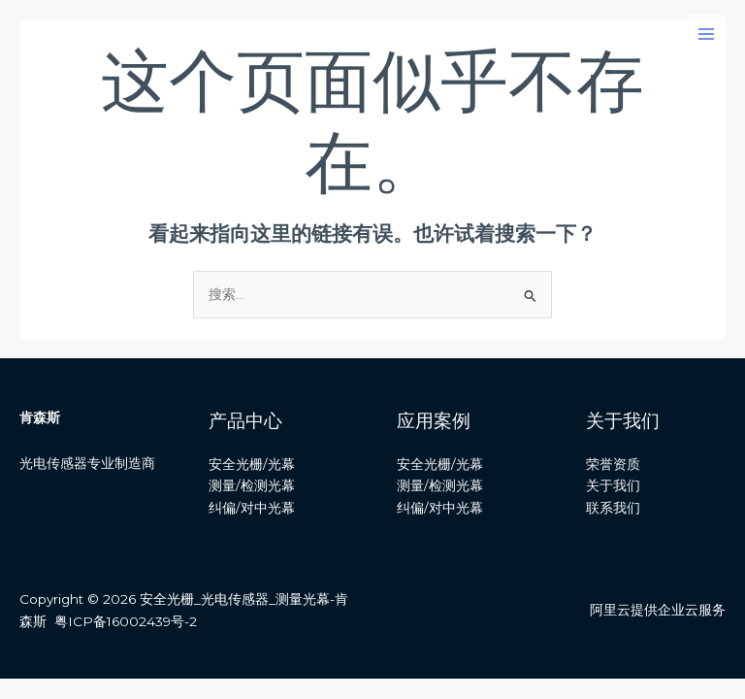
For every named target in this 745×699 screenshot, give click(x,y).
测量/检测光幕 (252, 485)
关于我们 (613, 485)
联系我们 (613, 508)
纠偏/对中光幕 (252, 508)
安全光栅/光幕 (252, 464)
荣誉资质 (613, 464)
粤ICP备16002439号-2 (125, 621)
